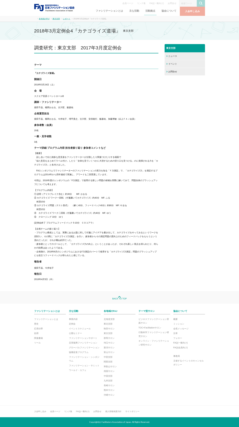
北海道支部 (109, 319)
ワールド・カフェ (77, 370)
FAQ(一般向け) (156, 3)
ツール (37, 342)
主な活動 (134, 10)
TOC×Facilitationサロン (150, 327)
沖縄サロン (109, 395)
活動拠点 (150, 10)
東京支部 (56, 19)
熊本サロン (109, 390)
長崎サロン (109, 385)
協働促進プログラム (79, 352)
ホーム (35, 18)
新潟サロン (109, 347)
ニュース (172, 56)
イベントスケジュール (80, 328)
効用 (36, 333)
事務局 (176, 356)
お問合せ (172, 3)
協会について (169, 10)
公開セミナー (75, 333)
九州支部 (108, 380)
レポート (66, 19)
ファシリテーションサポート (83, 338)
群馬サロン (109, 338)
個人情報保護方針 (113, 411)
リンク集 (141, 3)
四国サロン (109, 371)
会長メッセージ (181, 328)
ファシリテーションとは (109, 10)
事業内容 (73, 319)
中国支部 (108, 376)
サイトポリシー (132, 411)
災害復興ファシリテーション (83, 342)
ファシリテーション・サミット (84, 365)
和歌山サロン (110, 366)
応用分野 (38, 328)
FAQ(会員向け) (180, 347)
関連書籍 (38, 338)
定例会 (72, 324)
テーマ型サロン (147, 311)
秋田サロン (109, 328)
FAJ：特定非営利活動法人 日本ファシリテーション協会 (54, 7)
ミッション (178, 324)
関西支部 (108, 361)
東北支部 (108, 324)
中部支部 (108, 357)
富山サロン (109, 352)
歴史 (36, 324)
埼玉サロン (109, 342)
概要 (175, 319)
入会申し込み (192, 11)
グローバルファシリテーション (84, 347)
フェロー (177, 338)
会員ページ (127, 3)
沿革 (175, 333)
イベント (172, 64)
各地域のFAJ (44, 19)
